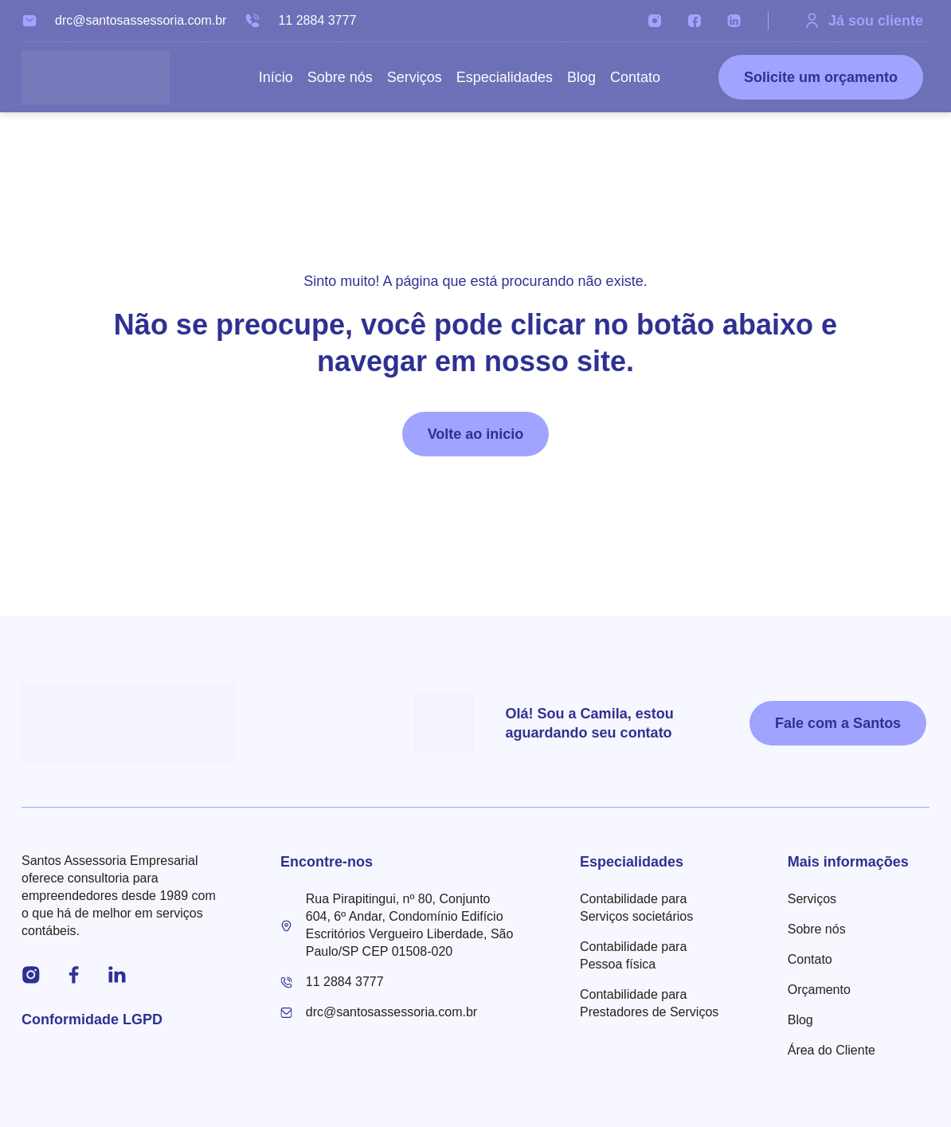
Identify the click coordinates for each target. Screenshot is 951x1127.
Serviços (414, 77)
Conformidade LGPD (92, 1019)
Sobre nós (340, 77)
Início (276, 77)
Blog (581, 77)
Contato (635, 77)
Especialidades (504, 77)
